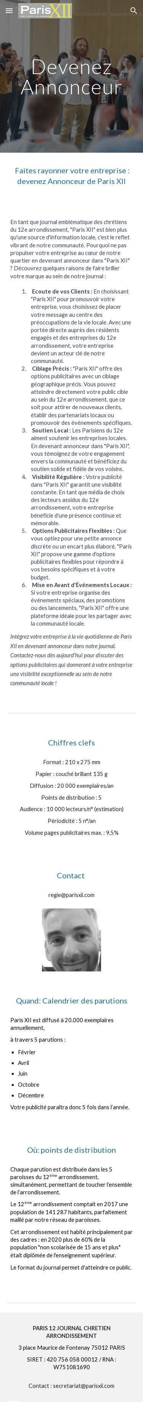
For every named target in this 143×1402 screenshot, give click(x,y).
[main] (71, 76)
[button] (9, 10)
